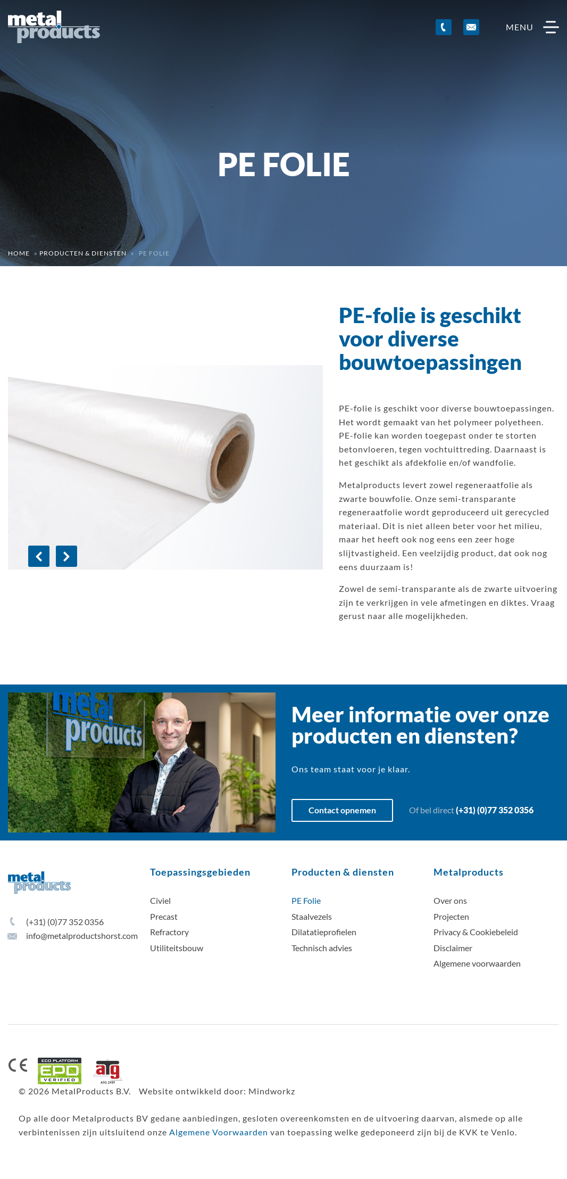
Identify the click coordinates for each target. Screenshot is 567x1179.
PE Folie (306, 900)
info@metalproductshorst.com (73, 935)
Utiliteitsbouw (176, 948)
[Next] (66, 556)
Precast (164, 916)
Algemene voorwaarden (477, 963)
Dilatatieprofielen (323, 932)
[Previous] (38, 556)
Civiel (160, 900)
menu (532, 27)
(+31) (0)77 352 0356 (494, 810)
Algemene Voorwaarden (218, 1132)
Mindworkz (271, 1091)
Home (19, 253)
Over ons (450, 900)
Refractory (169, 932)
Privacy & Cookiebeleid (475, 932)
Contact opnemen (342, 810)
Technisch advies (321, 948)
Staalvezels (311, 916)
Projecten (451, 916)
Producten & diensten (83, 253)
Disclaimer (452, 948)
